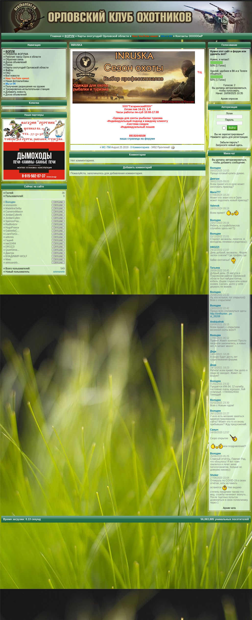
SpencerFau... (13, 221)
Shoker (214, 475)
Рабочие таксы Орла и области (23, 56)
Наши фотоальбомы (17, 81)
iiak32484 (10, 243)
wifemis (9, 237)
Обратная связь (14, 59)
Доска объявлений (15, 62)
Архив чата (229, 508)
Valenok (214, 205)
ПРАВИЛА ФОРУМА (16, 54)
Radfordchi (11, 224)
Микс (8, 259)
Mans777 (215, 192)
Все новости (12, 75)
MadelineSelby (13, 208)
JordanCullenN (13, 214)
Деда (213, 351)
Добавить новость (15, 92)
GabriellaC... (12, 230)
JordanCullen (12, 218)
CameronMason (14, 211)
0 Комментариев (140, 147)
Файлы (9, 70)
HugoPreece (12, 227)
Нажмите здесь (219, 137)
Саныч (214, 429)
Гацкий (9, 240)
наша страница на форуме (137, 138)
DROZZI (9, 246)
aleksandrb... (12, 262)
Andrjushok (217, 321)
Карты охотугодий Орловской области (26, 67)
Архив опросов (229, 98)
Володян (10, 202)
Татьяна (215, 267)
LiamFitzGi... (12, 234)
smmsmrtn (11, 205)
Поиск (8, 65)
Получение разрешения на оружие (25, 86)
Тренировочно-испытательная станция (27, 89)
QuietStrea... (12, 250)
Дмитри (9, 253)
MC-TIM (106, 147)
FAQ (7, 73)
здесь (239, 145)
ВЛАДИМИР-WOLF (16, 256)
